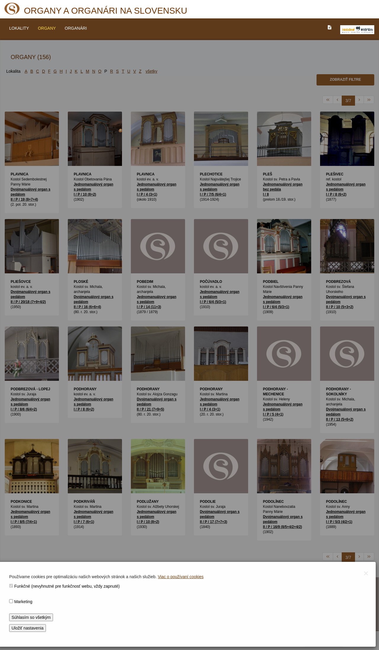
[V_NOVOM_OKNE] (357, 30)
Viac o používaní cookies (181, 576)
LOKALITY (19, 28)
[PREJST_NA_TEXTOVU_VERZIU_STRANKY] (329, 27)
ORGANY (47, 28)
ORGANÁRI (76, 28)
